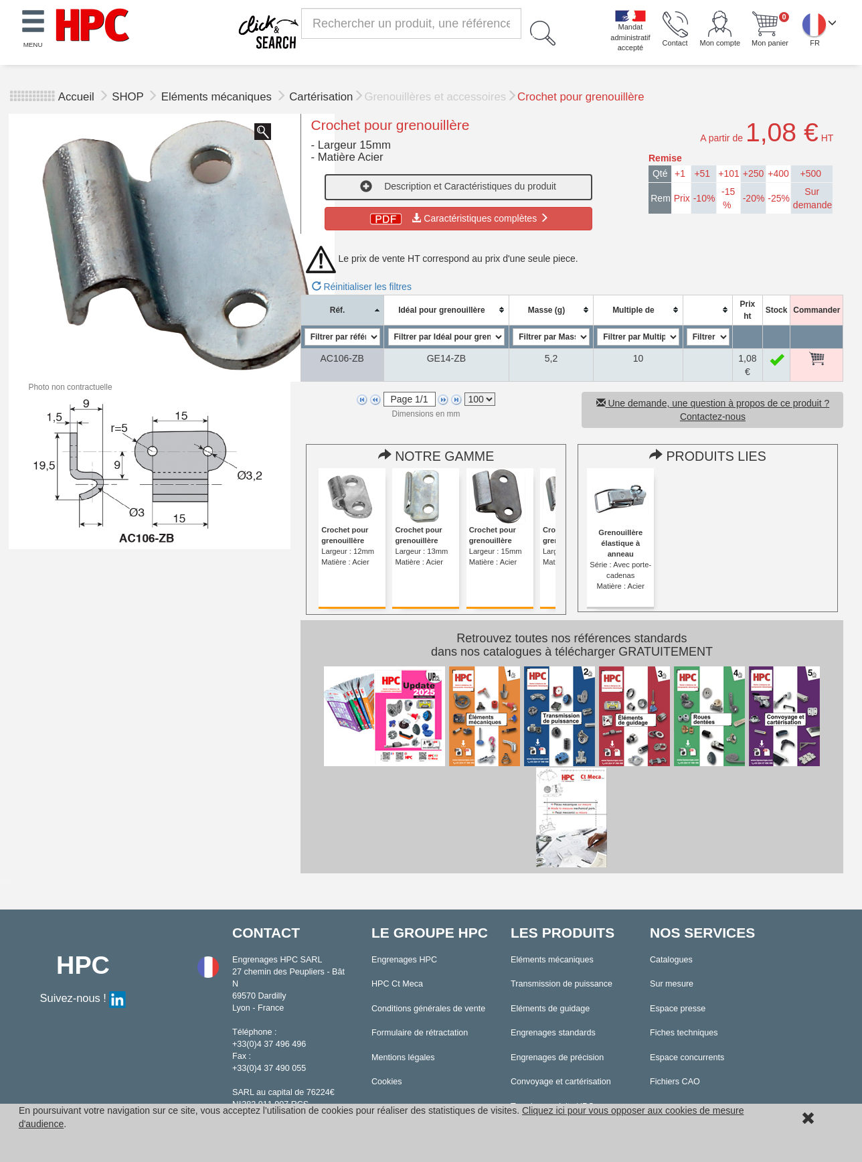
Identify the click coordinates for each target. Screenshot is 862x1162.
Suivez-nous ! (83, 998)
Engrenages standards (553, 1032)
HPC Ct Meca (397, 984)
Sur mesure (671, 984)
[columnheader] (341, 310)
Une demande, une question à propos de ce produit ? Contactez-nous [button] (713, 410)
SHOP (129, 96)
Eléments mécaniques (218, 96)
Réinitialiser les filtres (362, 286)
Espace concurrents (687, 1057)
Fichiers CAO (675, 1081)
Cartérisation (321, 96)
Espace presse (677, 1008)
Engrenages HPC (404, 959)
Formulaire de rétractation (419, 1032)
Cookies (386, 1081)
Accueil (76, 96)
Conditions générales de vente (428, 1008)
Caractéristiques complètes (458, 218)
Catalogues (671, 959)
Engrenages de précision (557, 1057)
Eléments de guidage (550, 1008)
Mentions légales (403, 1057)
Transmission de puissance (561, 984)
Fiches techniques (684, 1032)
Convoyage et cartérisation (561, 1081)
